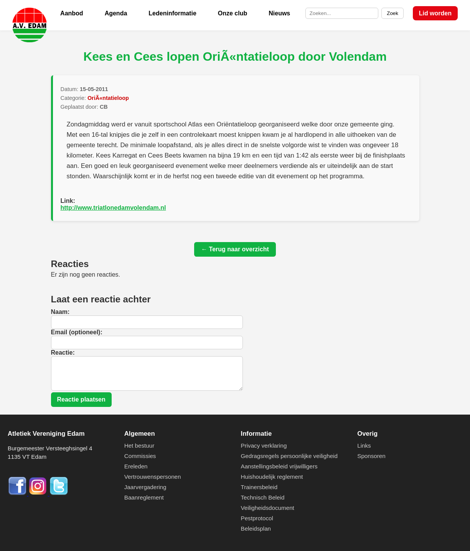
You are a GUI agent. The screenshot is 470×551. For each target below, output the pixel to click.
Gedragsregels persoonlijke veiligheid (289, 456)
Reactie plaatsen (81, 399)
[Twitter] (58, 493)
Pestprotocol (257, 518)
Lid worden (435, 13)
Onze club (232, 13)
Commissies (140, 456)
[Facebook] (18, 493)
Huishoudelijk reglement (272, 476)
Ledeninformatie (172, 13)
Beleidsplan (256, 528)
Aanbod (71, 13)
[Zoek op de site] (341, 13)
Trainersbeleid (259, 487)
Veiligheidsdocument (267, 508)
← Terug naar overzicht (235, 249)
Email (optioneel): (76, 332)
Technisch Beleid (263, 497)
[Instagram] (38, 493)
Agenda (116, 13)
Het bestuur (139, 445)
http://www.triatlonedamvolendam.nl (113, 207)
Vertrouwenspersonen (152, 476)
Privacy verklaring (264, 445)
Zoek (392, 13)
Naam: (60, 312)
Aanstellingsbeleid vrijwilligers (279, 466)
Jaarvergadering (145, 487)
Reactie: (63, 352)
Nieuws (279, 13)
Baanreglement (144, 497)
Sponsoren (371, 456)
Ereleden (136, 466)
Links (364, 445)
